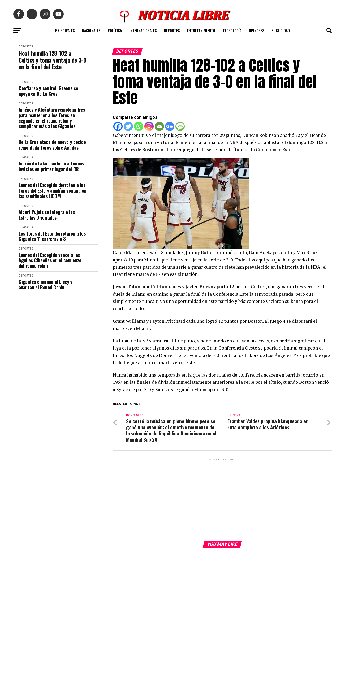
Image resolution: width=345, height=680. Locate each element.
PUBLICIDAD (280, 30)
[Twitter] (128, 126)
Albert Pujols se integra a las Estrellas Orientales (47, 214)
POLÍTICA (115, 30)
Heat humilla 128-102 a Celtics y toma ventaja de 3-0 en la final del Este (52, 60)
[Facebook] (118, 126)
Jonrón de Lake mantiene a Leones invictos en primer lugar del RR (51, 166)
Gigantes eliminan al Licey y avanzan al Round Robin (45, 284)
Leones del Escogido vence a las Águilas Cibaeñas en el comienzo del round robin (50, 260)
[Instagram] (149, 126)
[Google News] (169, 126)
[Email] (159, 126)
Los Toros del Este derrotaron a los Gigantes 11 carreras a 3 (52, 236)
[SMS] (180, 126)
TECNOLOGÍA (232, 30)
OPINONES (256, 30)
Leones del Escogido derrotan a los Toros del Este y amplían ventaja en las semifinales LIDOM (52, 190)
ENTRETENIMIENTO (201, 30)
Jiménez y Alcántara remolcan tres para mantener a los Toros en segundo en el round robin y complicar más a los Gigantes (52, 118)
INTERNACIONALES (143, 30)
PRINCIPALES (65, 30)
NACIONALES (91, 30)
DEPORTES (172, 30)
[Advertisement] (222, 499)
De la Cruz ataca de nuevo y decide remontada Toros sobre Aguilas (52, 144)
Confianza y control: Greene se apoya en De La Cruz (48, 90)
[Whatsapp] (138, 126)
